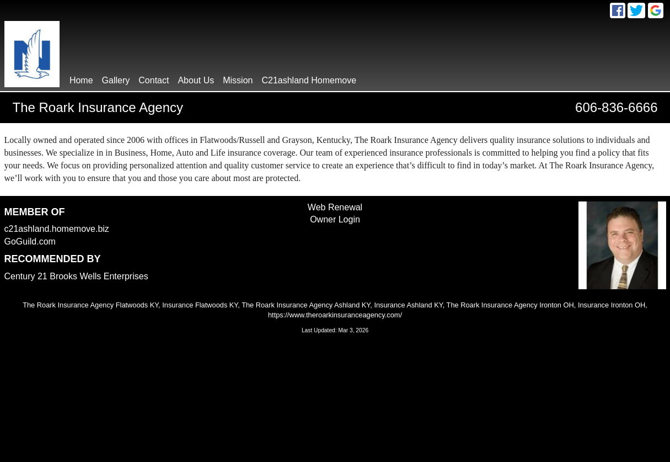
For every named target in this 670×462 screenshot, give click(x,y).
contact (153, 80)
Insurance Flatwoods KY (200, 305)
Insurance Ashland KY (408, 305)
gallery (116, 80)
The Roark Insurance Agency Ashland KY (306, 305)
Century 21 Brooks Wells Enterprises (76, 276)
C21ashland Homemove (308, 80)
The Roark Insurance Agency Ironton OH (510, 305)
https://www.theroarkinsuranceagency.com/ (335, 315)
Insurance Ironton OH (611, 305)
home (81, 80)
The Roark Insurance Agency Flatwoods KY (90, 305)
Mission (238, 80)
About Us (196, 80)
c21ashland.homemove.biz (56, 228)
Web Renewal (335, 207)
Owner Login (335, 219)
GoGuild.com (30, 241)
